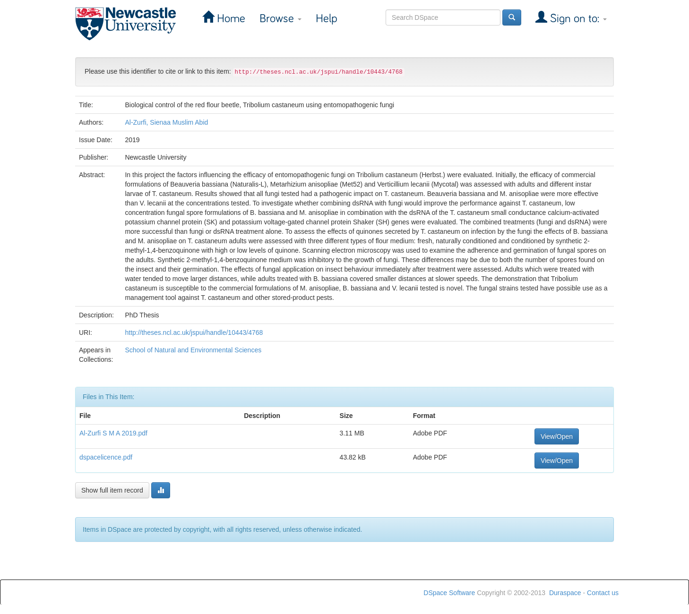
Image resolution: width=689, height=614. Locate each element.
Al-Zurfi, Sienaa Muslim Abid (166, 122)
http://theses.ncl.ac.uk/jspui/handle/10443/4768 (194, 332)
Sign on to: (577, 19)
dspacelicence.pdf (105, 457)
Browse (280, 19)
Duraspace (565, 593)
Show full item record (112, 490)
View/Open (557, 436)
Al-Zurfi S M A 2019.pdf (113, 433)
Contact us (603, 593)
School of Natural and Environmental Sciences (193, 350)
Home (229, 19)
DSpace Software (449, 593)
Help (326, 19)
